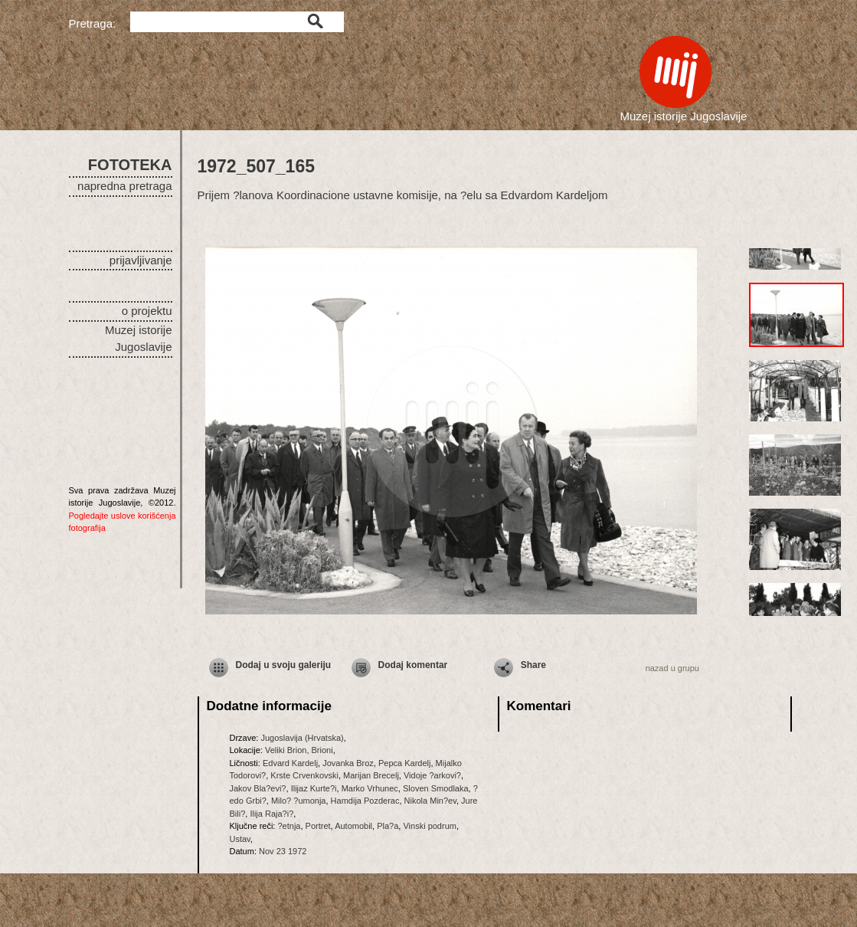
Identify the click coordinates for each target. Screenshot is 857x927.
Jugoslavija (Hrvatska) (301, 737)
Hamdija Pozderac (365, 800)
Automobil (353, 825)
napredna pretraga (124, 185)
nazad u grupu (672, 668)
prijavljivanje (141, 260)
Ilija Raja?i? (271, 813)
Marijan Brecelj (371, 775)
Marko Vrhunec (370, 788)
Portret (318, 825)
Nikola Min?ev (430, 800)
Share (533, 665)
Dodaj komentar (413, 665)
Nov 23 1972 (282, 851)
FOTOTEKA (130, 164)
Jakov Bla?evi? (258, 788)
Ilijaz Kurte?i (314, 788)
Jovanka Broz (348, 763)
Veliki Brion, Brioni (299, 750)
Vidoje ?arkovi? (432, 775)
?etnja (288, 825)
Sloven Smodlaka (436, 788)
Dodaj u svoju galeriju (284, 665)
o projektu (147, 310)
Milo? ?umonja (298, 800)
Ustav (240, 838)
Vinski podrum (429, 825)
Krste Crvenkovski (304, 775)
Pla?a (387, 825)
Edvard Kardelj (290, 763)
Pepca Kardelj (404, 763)
